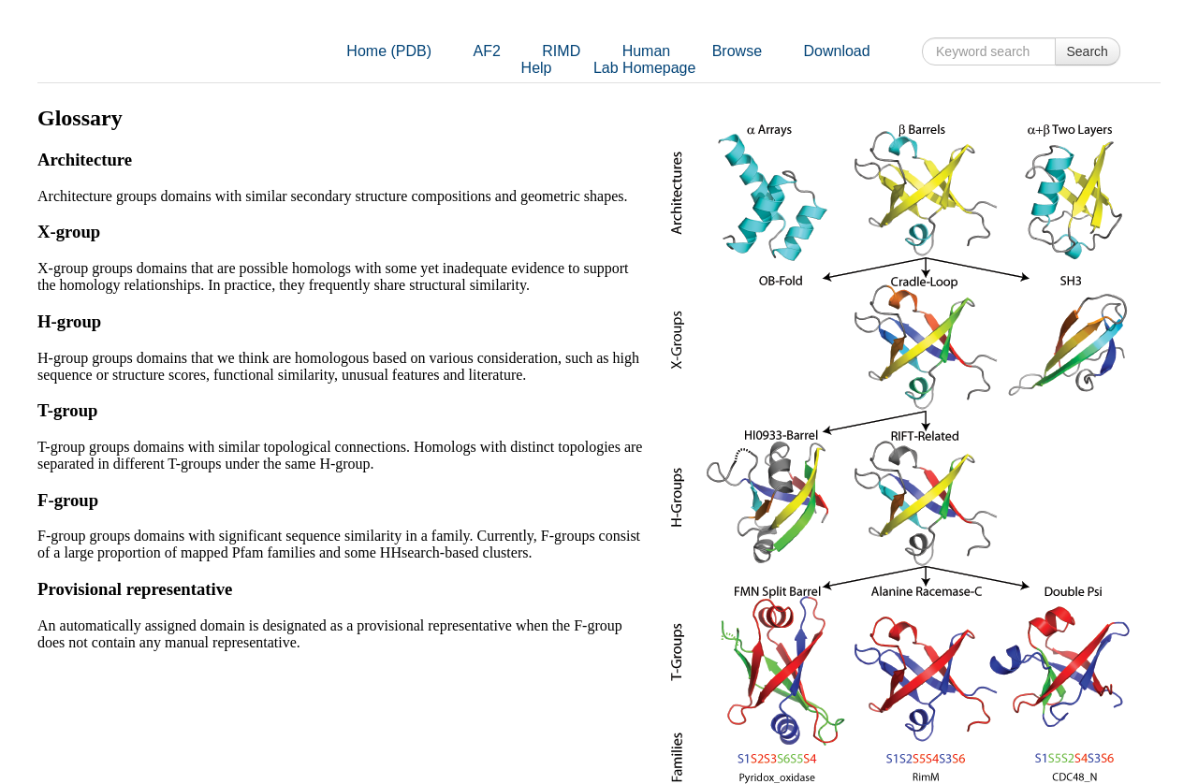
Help (536, 68)
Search (1087, 51)
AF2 (487, 51)
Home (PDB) (388, 51)
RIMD (561, 51)
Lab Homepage (644, 68)
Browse (737, 51)
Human (646, 51)
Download (836, 51)
